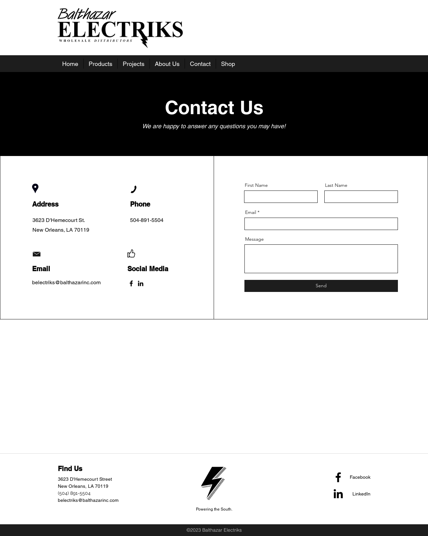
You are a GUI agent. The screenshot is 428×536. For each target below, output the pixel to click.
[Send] (321, 286)
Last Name (336, 185)
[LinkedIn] (140, 283)
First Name (256, 185)
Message (254, 239)
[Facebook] (131, 283)
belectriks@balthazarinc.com (88, 500)
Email (250, 212)
